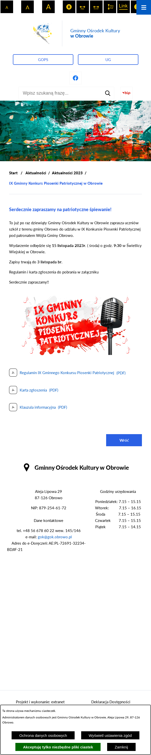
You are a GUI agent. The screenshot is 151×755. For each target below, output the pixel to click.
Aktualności (35, 173)
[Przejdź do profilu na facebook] (75, 78)
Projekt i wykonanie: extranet (40, 702)
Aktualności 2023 (67, 173)
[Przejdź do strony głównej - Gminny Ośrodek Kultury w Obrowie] (75, 33)
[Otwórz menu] (143, 7)
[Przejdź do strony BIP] (126, 93)
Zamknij (121, 747)
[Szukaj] (108, 93)
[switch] (69, 7)
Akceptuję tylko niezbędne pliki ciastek (58, 747)
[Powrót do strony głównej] (13, 173)
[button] (75, 355)
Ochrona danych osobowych (43, 735)
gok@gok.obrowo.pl (55, 537)
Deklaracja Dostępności (110, 702)
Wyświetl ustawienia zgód (110, 735)
